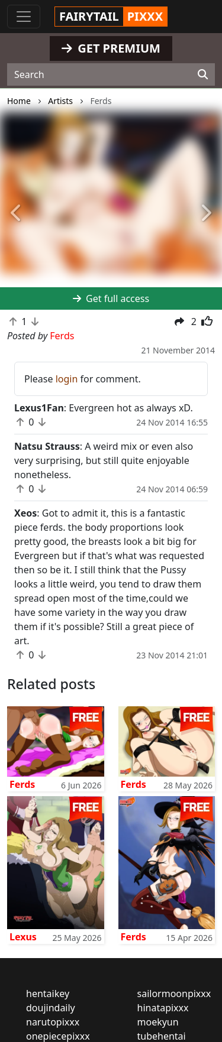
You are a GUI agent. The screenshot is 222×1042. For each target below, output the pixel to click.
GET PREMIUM (111, 48)
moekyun (158, 1021)
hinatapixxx (163, 1007)
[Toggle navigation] (23, 16)
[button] (16, 213)
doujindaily (50, 1007)
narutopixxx (52, 1021)
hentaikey (47, 993)
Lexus (23, 936)
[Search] (203, 74)
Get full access (111, 298)
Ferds (22, 784)
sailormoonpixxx (174, 993)
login (67, 378)
